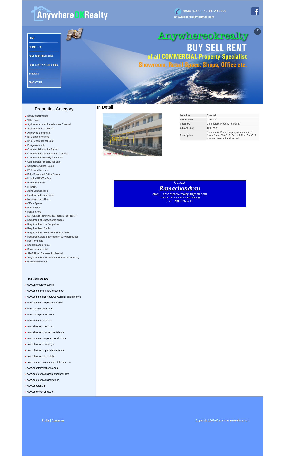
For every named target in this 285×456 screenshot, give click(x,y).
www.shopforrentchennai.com (42, 368)
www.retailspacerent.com (40, 314)
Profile (45, 420)
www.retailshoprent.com (39, 308)
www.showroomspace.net (40, 391)
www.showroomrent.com (40, 326)
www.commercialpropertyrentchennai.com (49, 362)
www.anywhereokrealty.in (40, 284)
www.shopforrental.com (39, 320)
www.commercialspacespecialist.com (46, 338)
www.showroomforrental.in (41, 356)
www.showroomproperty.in (41, 344)
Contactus (58, 420)
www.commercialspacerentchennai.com (48, 374)
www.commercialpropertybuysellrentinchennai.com (54, 296)
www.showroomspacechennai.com (45, 350)
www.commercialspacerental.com (45, 302)
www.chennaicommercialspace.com (46, 290)
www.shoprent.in (36, 385)
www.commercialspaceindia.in (43, 380)
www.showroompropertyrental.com (45, 332)
